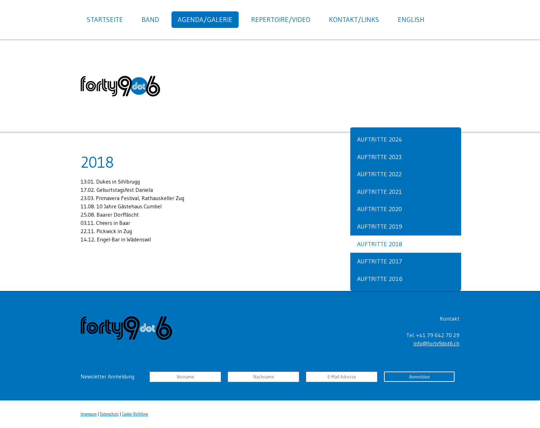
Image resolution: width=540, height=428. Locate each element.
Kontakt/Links (354, 19)
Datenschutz (109, 414)
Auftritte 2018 (379, 244)
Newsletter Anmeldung (107, 376)
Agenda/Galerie (205, 19)
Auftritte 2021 (379, 192)
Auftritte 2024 (379, 139)
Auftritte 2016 (380, 279)
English (411, 19)
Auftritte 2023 (379, 157)
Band (150, 19)
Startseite (105, 19)
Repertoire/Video (280, 19)
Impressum (89, 414)
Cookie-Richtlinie (135, 414)
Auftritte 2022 (379, 174)
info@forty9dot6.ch (436, 343)
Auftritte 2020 (379, 209)
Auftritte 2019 (379, 226)
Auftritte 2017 (379, 261)
